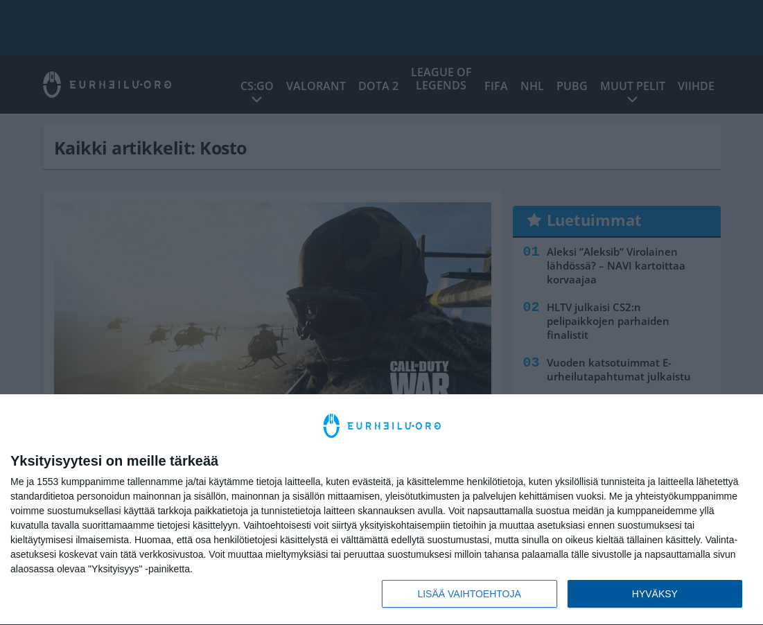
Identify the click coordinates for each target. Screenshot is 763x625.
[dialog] (381, 510)
